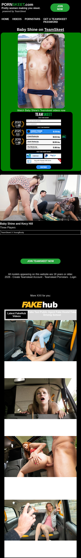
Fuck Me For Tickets (40, 542)
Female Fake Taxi (40, 495)
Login (73, 277)
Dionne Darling (40, 544)
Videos (17, 19)
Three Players (8, 227)
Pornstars (32, 19)
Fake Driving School (59, 313)
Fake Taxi (33, 312)
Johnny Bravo (40, 481)
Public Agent (47, 312)
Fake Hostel (63, 312)
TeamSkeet (20, 11)
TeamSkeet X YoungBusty (12, 232)
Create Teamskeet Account (27, 277)
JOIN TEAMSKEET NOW (40, 261)
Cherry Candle (40, 487)
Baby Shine (7, 223)
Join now (40, 376)
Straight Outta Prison (40, 362)
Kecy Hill (27, 223)
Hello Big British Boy (40, 478)
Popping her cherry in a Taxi (40, 420)
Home (5, 19)
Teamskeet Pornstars (56, 277)
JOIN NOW (60, 8)
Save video (40, 434)
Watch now (40, 556)
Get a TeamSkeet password (55, 20)
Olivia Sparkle (40, 423)
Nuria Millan (40, 365)
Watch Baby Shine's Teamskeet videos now (41, 110)
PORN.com (17, 4)
